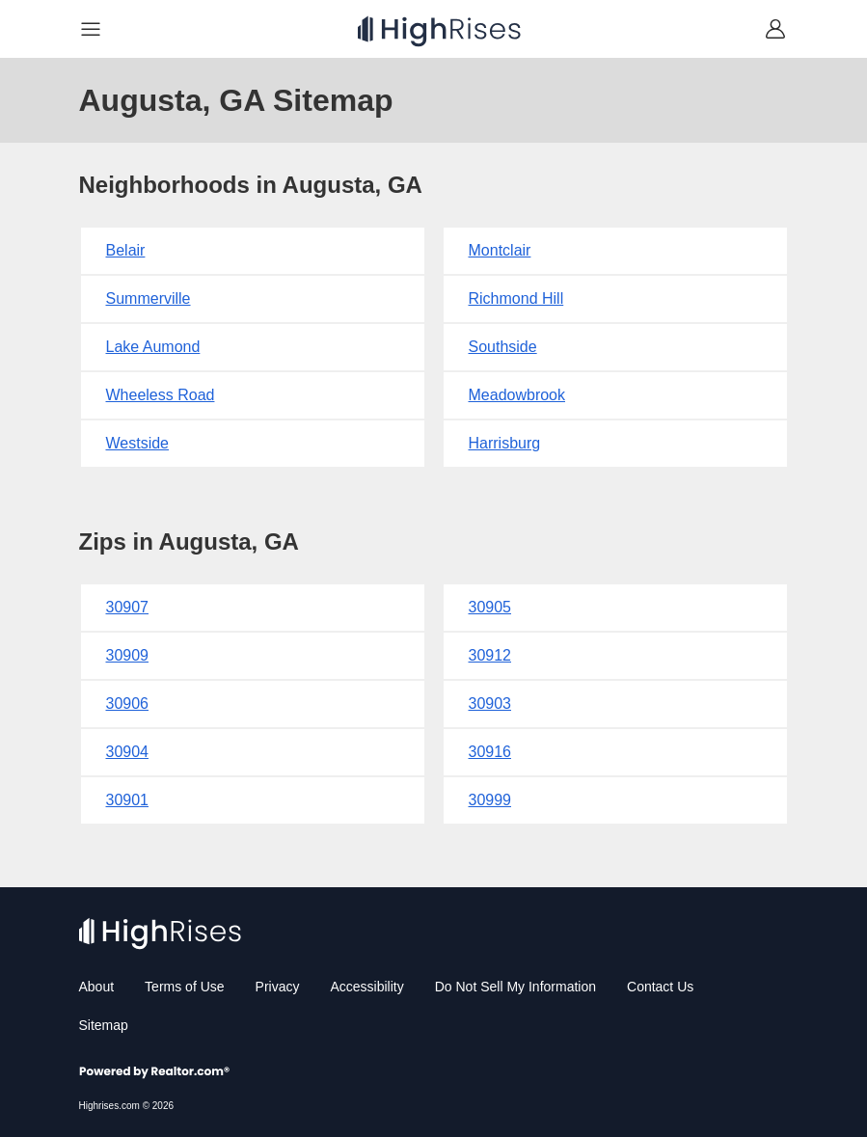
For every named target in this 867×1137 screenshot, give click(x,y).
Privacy (278, 986)
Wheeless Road (160, 395)
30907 (127, 607)
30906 (127, 703)
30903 (490, 703)
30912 (490, 655)
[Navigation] (90, 29)
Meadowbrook (517, 395)
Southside (503, 346)
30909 (127, 655)
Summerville (148, 298)
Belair (126, 250)
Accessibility (366, 986)
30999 (490, 800)
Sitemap (103, 1025)
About (97, 986)
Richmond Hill (516, 298)
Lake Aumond (153, 346)
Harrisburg (505, 443)
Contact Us (660, 986)
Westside (138, 443)
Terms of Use (184, 986)
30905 (490, 607)
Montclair (500, 250)
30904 (127, 752)
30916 (490, 752)
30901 (127, 800)
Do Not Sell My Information (515, 986)
